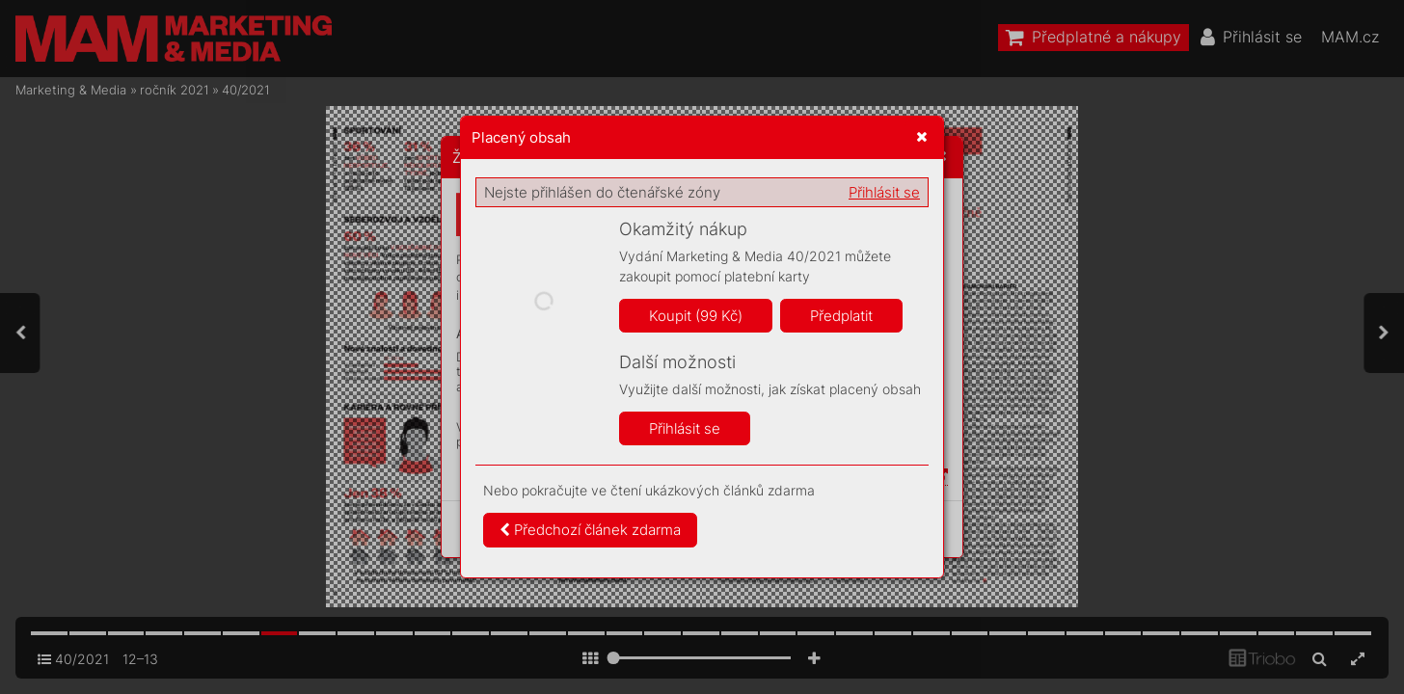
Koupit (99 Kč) (695, 316)
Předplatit (841, 316)
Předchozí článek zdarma (590, 529)
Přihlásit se (884, 192)
